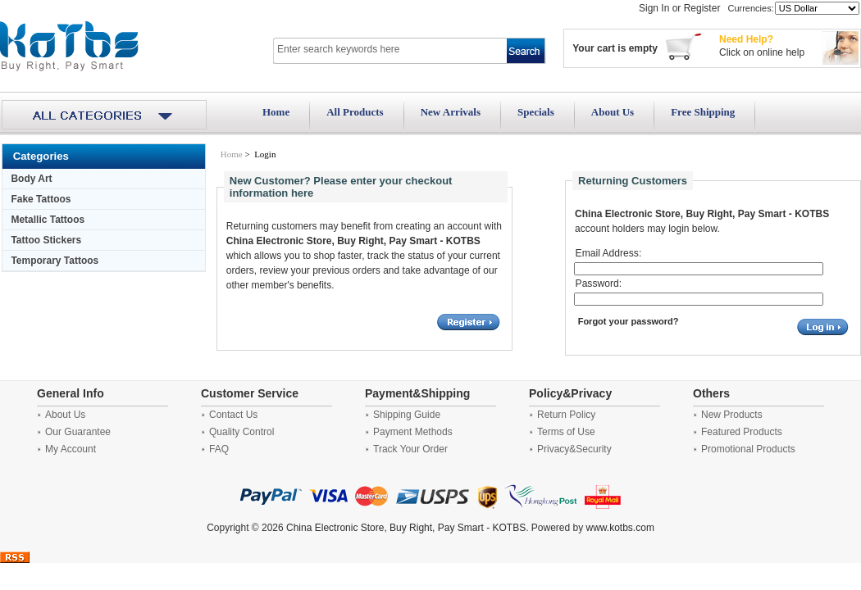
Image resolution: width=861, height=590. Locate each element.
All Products (354, 112)
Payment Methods (413, 432)
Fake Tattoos (41, 199)
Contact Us (233, 414)
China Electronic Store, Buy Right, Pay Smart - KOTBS (406, 527)
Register (702, 8)
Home (275, 112)
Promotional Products (748, 449)
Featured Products (741, 432)
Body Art (31, 178)
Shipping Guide (406, 414)
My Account (70, 449)
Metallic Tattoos (47, 219)
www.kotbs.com (620, 527)
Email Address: (609, 253)
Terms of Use (566, 432)
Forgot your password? (628, 321)
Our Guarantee (78, 432)
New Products (732, 414)
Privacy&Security (574, 449)
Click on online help (761, 52)
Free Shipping (703, 112)
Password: (599, 283)
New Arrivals (451, 112)
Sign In (654, 8)
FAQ (219, 449)
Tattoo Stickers (46, 240)
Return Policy (566, 414)
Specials (535, 112)
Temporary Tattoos (54, 260)
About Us (612, 112)
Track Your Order (410, 449)
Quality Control (241, 432)
